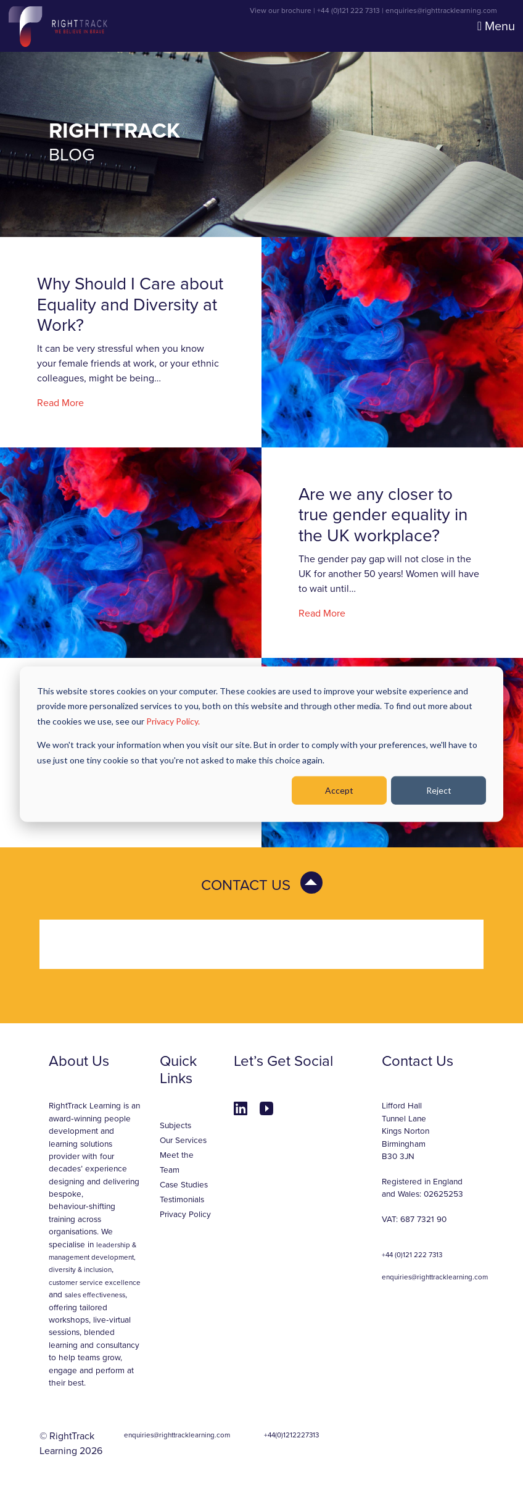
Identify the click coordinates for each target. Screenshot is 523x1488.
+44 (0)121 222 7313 (348, 10)
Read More (60, 403)
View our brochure (280, 10)
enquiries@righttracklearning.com (441, 10)
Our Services (183, 1140)
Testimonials (182, 1200)
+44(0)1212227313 (291, 1435)
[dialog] (261, 744)
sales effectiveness (95, 1295)
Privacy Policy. (173, 720)
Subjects (175, 1126)
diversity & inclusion (80, 1269)
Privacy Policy (185, 1215)
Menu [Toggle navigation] (496, 26)
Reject (438, 790)
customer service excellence (95, 1282)
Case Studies (184, 1185)
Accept (339, 790)
